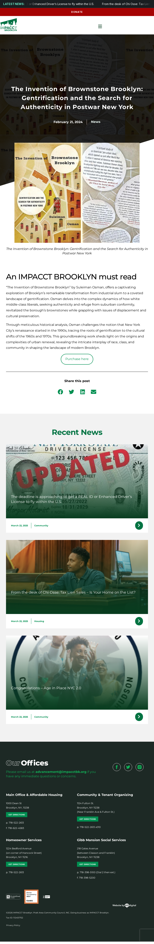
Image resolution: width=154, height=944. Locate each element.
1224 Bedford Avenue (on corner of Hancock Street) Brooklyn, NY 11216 (24, 855)
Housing (39, 622)
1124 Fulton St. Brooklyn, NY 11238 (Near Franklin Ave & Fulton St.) (95, 810)
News (95, 122)
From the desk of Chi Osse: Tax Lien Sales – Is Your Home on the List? (73, 593)
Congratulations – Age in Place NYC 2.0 (46, 689)
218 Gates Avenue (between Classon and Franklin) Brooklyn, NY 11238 (96, 855)
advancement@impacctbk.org (60, 774)
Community (41, 526)
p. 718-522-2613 (15, 825)
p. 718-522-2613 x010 (89, 829)
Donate (77, 11)
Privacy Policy (13, 927)
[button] (60, 391)
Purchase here (77, 359)
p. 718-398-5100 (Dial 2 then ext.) (96, 874)
